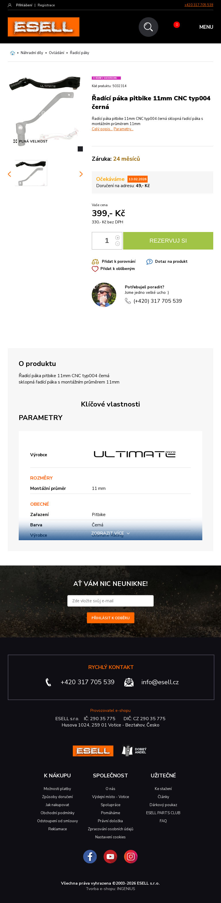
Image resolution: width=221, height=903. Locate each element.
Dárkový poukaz (163, 805)
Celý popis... (102, 129)
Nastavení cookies (110, 837)
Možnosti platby (57, 788)
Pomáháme (110, 813)
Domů (12, 53)
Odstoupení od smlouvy (57, 821)
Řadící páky (79, 52)
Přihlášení (24, 5)
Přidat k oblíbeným (117, 268)
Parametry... (124, 129)
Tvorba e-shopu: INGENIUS (110, 889)
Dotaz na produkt (171, 261)
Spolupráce (110, 805)
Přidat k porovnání (118, 261)
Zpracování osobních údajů (110, 829)
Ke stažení (163, 788)
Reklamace (57, 829)
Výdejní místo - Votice (110, 797)
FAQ (163, 821)
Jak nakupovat (57, 805)
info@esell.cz (160, 682)
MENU (206, 27)
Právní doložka (110, 821)
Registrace (46, 5)
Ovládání (56, 52)
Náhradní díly (32, 52)
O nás (110, 788)
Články (163, 797)
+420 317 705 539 (198, 5)
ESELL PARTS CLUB (163, 813)
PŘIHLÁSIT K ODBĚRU (111, 617)
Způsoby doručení (57, 797)
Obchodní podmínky (58, 813)
